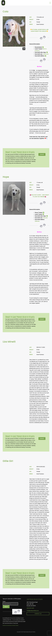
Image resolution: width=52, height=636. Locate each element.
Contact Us (38, 613)
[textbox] (39, 392)
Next (24, 48)
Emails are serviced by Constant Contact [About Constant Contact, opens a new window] (10, 625)
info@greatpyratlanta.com (33, 610)
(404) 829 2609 (30, 608)
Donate (42, 154)
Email (4, 601)
